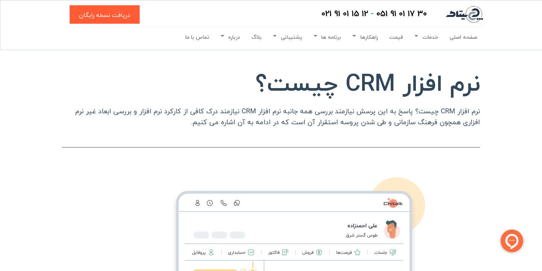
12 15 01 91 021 (344, 14)
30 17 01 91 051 (401, 14)
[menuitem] (463, 37)
